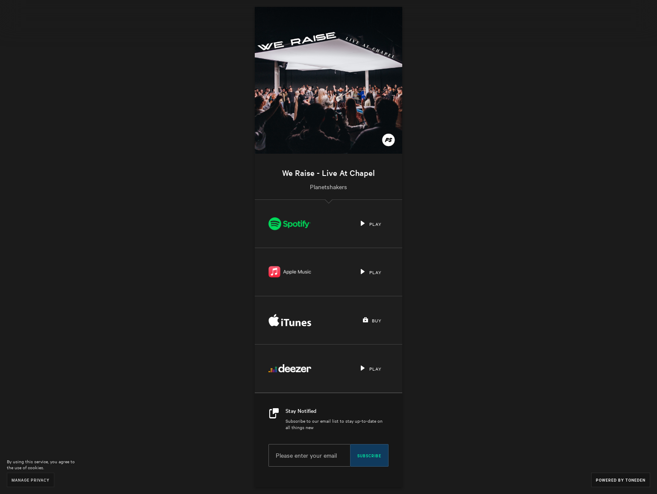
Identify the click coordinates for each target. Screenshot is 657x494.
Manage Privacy (31, 479)
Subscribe (369, 455)
